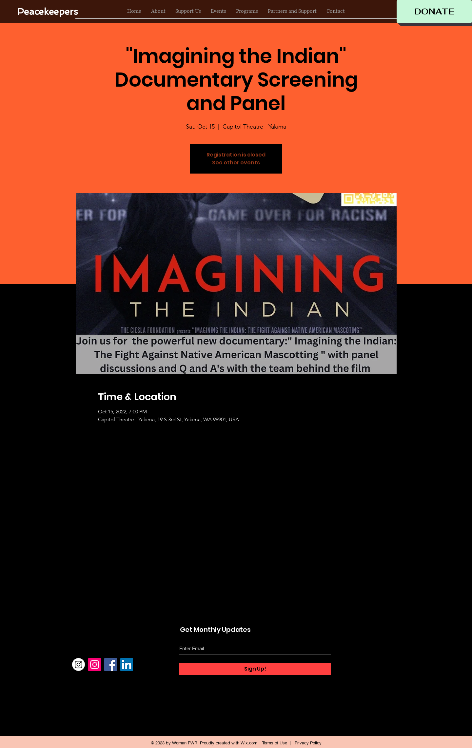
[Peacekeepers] (47, 11)
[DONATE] (434, 11)
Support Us (374, 654)
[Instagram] (78, 664)
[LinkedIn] (126, 664)
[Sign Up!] (255, 669)
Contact (371, 679)
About (368, 641)
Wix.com (249, 742)
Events (369, 667)
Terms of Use (274, 742)
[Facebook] (110, 664)
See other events (236, 162)
